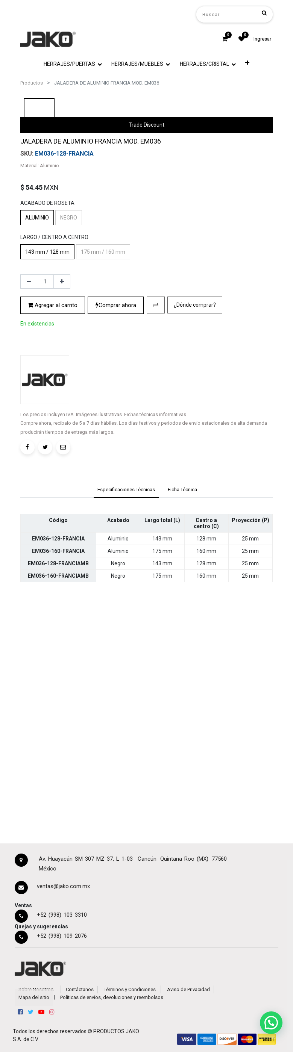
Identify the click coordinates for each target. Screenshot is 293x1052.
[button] (248, 62)
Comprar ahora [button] (116, 525)
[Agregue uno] (61, 502)
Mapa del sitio (33, 997)
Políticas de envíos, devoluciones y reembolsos (111, 997)
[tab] (126, 697)
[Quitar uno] (28, 502)
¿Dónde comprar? (195, 525)
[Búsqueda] (264, 13)
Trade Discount (146, 281)
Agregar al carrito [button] (52, 525)
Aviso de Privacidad (188, 989)
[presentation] (76, 178)
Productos (31, 83)
